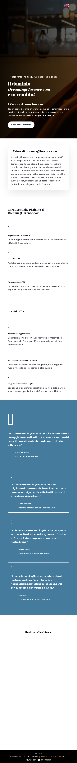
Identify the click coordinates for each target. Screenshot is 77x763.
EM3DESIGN (45, 760)
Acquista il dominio (21, 124)
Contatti (61, 756)
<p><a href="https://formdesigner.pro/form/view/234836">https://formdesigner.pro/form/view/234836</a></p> (38, 692)
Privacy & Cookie (48, 756)
